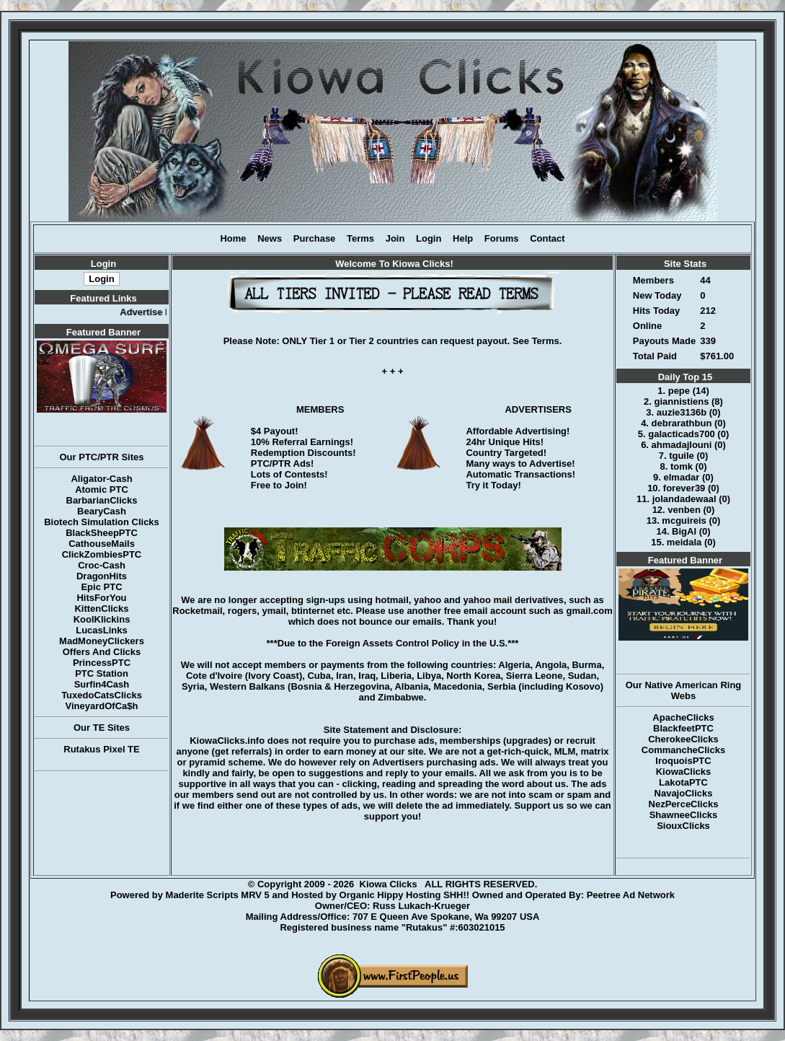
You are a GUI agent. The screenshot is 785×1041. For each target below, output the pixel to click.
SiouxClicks (683, 825)
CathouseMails (101, 543)
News (269, 238)
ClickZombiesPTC (102, 554)
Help (463, 238)
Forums (501, 238)
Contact (547, 238)
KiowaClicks (683, 771)
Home (233, 238)
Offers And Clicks (102, 651)
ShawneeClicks (683, 814)
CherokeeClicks (683, 739)
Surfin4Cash (102, 684)
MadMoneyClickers (101, 641)
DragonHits (101, 576)
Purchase (314, 238)
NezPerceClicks (684, 804)
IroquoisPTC (683, 760)
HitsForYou (101, 597)
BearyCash (101, 511)
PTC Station (101, 673)
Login (428, 238)
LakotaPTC (683, 782)
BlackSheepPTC (102, 532)
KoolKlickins (102, 619)
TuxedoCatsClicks (101, 695)
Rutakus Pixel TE (101, 749)
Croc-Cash (101, 565)
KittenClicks (101, 608)
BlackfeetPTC (683, 728)
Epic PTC (101, 586)
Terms (360, 238)
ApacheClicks (683, 717)
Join (395, 238)
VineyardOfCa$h (102, 705)
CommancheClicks (683, 749)
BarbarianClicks (102, 500)
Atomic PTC (101, 489)
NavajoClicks (684, 793)
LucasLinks (102, 630)
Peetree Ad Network (631, 895)
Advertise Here (159, 312)
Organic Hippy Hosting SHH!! (405, 895)
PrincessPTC (101, 662)
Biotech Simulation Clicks (101, 522)
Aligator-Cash (101, 478)
